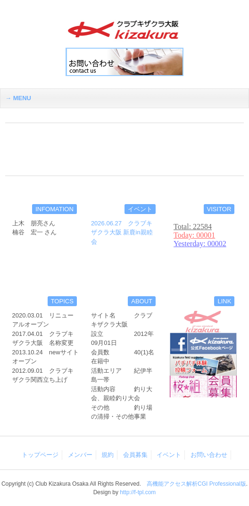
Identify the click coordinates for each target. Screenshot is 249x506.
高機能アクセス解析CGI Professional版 (196, 483)
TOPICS (62, 301)
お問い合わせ (209, 454)
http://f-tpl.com (138, 492)
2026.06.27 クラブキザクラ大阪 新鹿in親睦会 (122, 232)
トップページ (40, 454)
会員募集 (135, 454)
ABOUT (141, 301)
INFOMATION (54, 209)
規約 (107, 454)
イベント (140, 209)
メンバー (80, 454)
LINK (224, 301)
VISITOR (219, 209)
